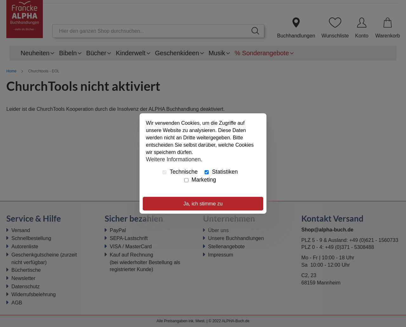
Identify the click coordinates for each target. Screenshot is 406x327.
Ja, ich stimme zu (203, 203)
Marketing (200, 180)
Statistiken (221, 172)
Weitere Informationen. (174, 159)
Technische (180, 172)
